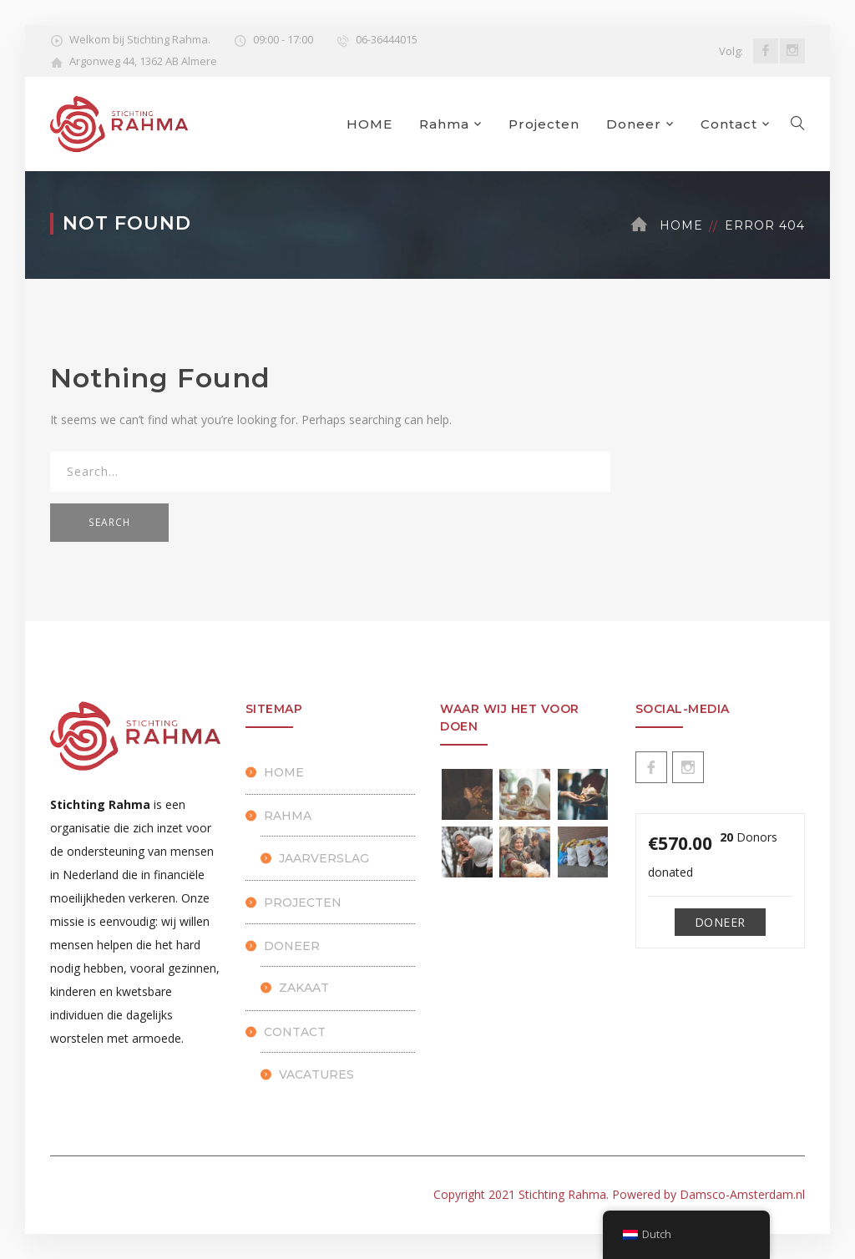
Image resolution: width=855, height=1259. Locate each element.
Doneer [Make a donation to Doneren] (720, 922)
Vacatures (316, 1074)
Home (681, 225)
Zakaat (304, 987)
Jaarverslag (324, 858)
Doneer (633, 124)
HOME (369, 124)
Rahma (444, 124)
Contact (729, 124)
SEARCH (109, 522)
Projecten (543, 124)
